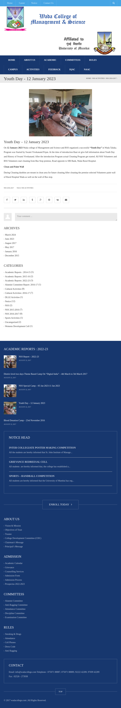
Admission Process (13, 580)
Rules (93, 60)
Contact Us (49, 3)
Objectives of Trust (13, 530)
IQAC (72, 69)
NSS (7, 305)
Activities (32, 69)
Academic (50, 60)
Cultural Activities (13, 289)
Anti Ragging (11, 651)
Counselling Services (14, 571)
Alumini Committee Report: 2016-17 (21, 285)
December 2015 (12, 255)
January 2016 (11, 251)
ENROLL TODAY (60, 504)
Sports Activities (12, 318)
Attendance (10, 638)
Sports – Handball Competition (32, 476)
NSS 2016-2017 (111, 78)
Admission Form (12, 576)
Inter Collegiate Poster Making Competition (42, 447)
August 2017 (10, 243)
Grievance (9, 567)
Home (9, 3)
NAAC (87, 69)
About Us (29, 60)
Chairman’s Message (14, 542)
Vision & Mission (13, 526)
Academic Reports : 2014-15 (17, 272)
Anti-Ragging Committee (16, 605)
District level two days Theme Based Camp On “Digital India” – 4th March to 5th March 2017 (45, 374)
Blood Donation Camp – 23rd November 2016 (24, 420)
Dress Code (10, 646)
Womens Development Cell (17, 326)
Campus (13, 69)
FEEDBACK (54, 69)
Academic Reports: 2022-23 (17, 280)
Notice (34, 3)
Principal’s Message (14, 546)
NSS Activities (98, 78)
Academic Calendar (14, 563)
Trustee (8, 534)
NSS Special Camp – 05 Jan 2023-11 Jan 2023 (39, 386)
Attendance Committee (15, 609)
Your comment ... (66, 217)
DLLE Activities (12, 297)
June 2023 (9, 239)
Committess (72, 60)
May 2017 (9, 247)
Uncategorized (11, 322)
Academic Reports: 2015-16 (17, 276)
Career (22, 3)
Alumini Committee (14, 601)
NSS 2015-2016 (12, 310)
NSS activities (27, 188)
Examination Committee (16, 617)
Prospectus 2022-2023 (15, 584)
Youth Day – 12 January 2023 (32, 403)
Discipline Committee (14, 613)
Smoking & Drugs (13, 634)
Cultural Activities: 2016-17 (17, 293)
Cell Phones (10, 642)
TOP (60, 691)
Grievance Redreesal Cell (28, 462)
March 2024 (10, 235)
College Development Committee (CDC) (23, 538)
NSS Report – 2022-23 (29, 356)
